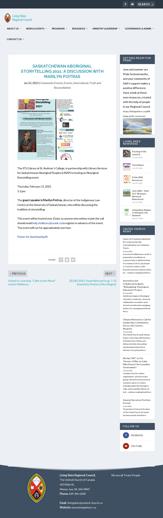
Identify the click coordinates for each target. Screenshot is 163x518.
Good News (138, 165)
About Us (12, 28)
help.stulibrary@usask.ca (47, 223)
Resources (78, 28)
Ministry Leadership (105, 28)
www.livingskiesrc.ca (83, 507)
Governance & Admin (138, 28)
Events (68, 83)
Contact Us (14, 39)
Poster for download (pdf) (32, 236)
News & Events (35, 28)
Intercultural (80, 83)
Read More (145, 273)
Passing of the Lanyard (139, 152)
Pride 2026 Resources (137, 178)
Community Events (51, 83)
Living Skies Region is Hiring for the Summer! (141, 213)
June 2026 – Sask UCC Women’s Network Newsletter (140, 194)
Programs (58, 28)
